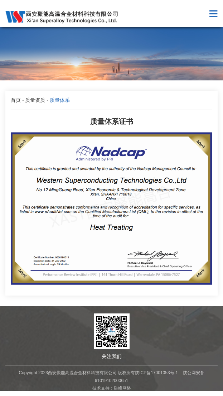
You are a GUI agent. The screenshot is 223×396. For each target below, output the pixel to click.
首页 (16, 100)
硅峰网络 (122, 388)
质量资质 (35, 100)
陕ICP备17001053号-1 (156, 372)
